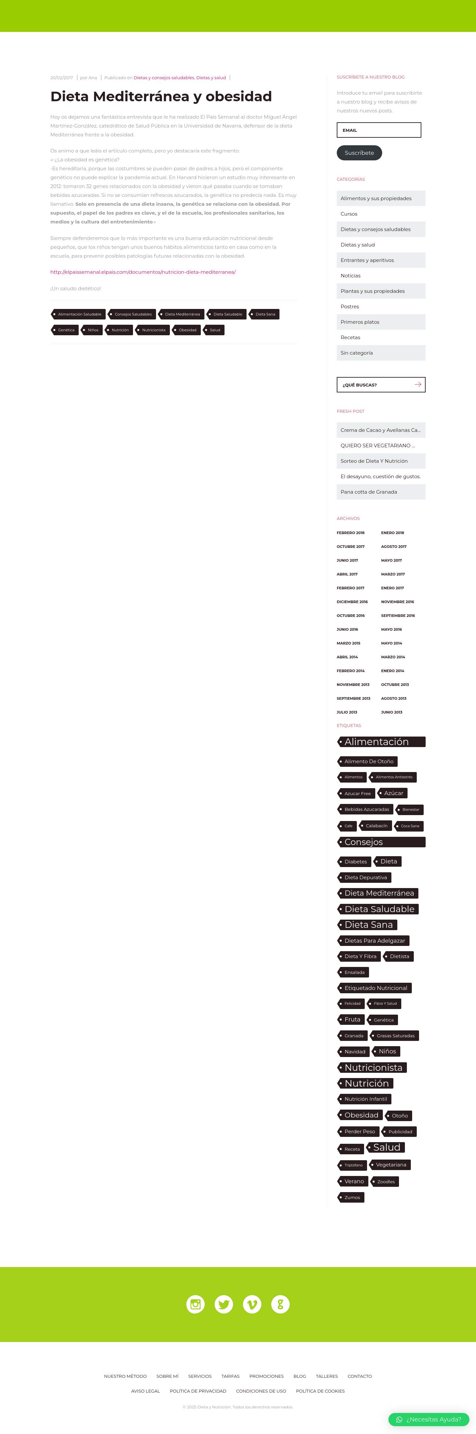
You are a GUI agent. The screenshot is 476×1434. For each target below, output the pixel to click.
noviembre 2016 (397, 601)
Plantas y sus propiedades (373, 291)
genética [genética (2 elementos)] (384, 1020)
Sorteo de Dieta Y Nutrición (374, 461)
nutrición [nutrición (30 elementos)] (367, 1083)
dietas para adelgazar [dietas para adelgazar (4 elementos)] (375, 940)
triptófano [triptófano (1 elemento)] (354, 1165)
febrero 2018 (350, 532)
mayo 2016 (391, 629)
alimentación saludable (79, 314)
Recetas (350, 337)
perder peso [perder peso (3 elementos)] (360, 1131)
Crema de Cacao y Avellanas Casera (383, 430)
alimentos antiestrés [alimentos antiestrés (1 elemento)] (394, 777)
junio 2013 (391, 712)
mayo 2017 (391, 560)
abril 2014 (347, 657)
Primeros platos (360, 322)
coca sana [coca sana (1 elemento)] (410, 826)
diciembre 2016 (352, 601)
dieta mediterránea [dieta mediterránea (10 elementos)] (379, 893)
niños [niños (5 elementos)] (387, 1051)
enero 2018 (392, 532)
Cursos (349, 214)
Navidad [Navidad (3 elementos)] (355, 1051)
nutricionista (154, 330)
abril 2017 (347, 574)
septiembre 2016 (398, 615)
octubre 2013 (395, 684)
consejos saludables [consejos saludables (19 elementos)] (368, 842)
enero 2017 (392, 588)
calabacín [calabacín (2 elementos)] (377, 825)
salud (215, 330)
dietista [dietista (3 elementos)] (400, 956)
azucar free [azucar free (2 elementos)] (358, 793)
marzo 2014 (393, 657)
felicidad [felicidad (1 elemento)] (352, 1003)
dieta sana (266, 314)
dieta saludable (228, 314)
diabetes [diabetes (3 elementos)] (356, 861)
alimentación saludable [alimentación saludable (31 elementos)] (377, 742)
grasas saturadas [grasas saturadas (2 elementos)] (396, 1035)
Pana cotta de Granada (369, 492)
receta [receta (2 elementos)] (352, 1149)
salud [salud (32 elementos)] (387, 1147)
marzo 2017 (393, 574)
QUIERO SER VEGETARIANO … (378, 445)
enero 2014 (392, 671)
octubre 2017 (350, 546)
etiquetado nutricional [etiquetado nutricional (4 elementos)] (376, 988)
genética (66, 330)
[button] (428, 1419)
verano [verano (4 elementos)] (354, 1181)
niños (93, 330)
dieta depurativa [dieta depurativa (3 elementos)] (366, 877)
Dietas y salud (211, 77)
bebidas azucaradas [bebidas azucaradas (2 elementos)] (367, 809)
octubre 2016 (351, 615)
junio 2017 (347, 560)
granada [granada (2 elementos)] (354, 1035)
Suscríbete (359, 153)
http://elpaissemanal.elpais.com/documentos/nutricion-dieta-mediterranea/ (143, 272)
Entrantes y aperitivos (367, 260)
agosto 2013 (394, 698)
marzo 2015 (348, 643)
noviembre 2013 (353, 684)
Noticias (350, 275)
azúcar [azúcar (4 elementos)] (394, 793)
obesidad (188, 330)
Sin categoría (357, 353)
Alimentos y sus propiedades (376, 198)
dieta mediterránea (182, 314)
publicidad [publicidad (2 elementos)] (400, 1131)
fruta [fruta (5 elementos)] (352, 1019)
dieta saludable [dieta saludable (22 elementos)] (379, 909)
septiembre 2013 (353, 698)
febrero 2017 (350, 588)
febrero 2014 (351, 671)
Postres (350, 306)
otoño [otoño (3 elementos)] (400, 1116)
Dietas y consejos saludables (164, 77)
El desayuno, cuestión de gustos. (381, 476)
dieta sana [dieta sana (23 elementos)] (369, 925)
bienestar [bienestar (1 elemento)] (411, 810)
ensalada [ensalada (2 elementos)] (355, 972)
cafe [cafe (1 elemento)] (349, 826)
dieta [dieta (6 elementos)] (389, 861)
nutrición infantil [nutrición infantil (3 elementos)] (366, 1099)
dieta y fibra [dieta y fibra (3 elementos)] (361, 956)
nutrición (120, 330)
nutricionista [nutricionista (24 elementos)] (374, 1067)
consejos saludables (133, 314)
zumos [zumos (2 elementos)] (352, 1197)
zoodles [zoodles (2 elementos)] (386, 1181)
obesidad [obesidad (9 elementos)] (362, 1115)
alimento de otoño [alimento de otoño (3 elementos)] (369, 761)
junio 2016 (347, 629)
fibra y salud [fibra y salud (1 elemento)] (385, 1003)
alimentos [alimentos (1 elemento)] (353, 777)
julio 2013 (347, 712)
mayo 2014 (391, 643)
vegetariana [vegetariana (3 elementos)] (391, 1165)
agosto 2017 (394, 546)
